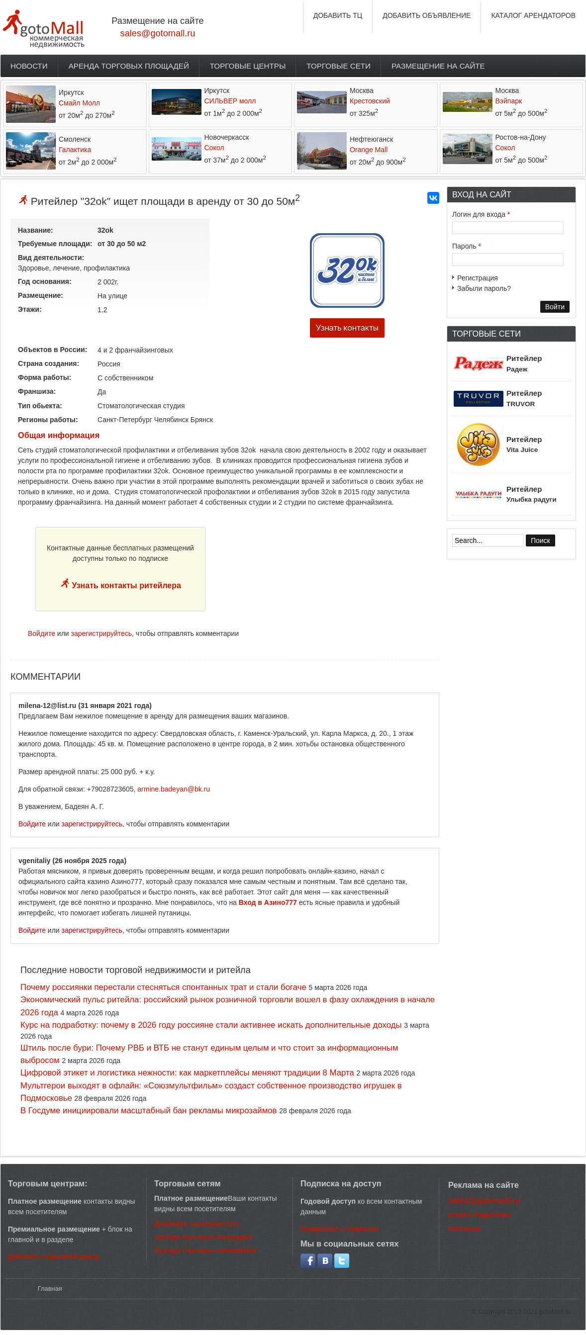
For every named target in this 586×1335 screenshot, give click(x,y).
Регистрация (477, 278)
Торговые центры (248, 66)
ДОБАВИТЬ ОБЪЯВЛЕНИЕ (427, 15)
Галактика (75, 150)
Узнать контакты (347, 328)
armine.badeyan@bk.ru (173, 789)
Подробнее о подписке (340, 1229)
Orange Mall (369, 150)
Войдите (41, 633)
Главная (50, 1288)
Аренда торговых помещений (205, 1250)
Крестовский (370, 101)
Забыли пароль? (484, 288)
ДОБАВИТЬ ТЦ (338, 15)
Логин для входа (481, 214)
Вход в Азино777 (268, 902)
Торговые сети (338, 66)
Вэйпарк (508, 101)
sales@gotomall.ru (157, 33)
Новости (29, 66)
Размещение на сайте (438, 66)
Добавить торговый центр (53, 1256)
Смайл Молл (79, 103)
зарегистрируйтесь (101, 633)
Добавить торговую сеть (197, 1224)
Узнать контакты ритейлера (125, 585)
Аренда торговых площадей (129, 66)
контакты (464, 1228)
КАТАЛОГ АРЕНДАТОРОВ (533, 15)
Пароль (466, 246)
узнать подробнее (479, 1215)
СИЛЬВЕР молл (230, 101)
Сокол (214, 148)
